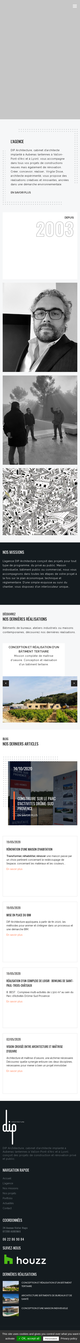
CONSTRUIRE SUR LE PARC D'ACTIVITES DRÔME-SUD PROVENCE (37, 803)
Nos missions (10, 1188)
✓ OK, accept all (28, 1338)
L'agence (8, 1183)
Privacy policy (69, 1338)
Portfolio (8, 1198)
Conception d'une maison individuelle (44, 1308)
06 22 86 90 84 (13, 1239)
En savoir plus (21, 192)
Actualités (8, 1203)
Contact (7, 1208)
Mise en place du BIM (18, 915)
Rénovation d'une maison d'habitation (29, 849)
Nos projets (9, 1193)
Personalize (51, 1338)
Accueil (7, 1178)
